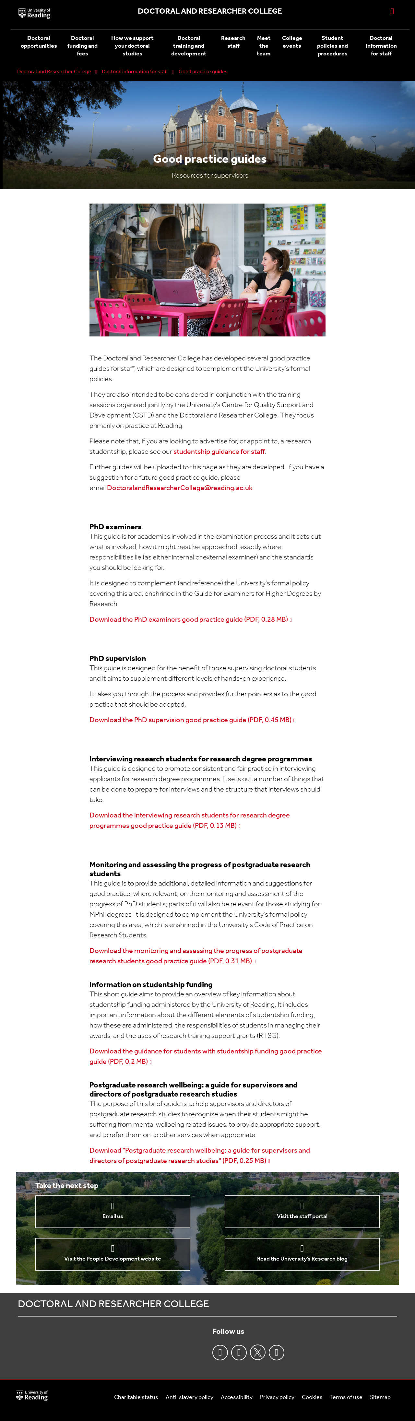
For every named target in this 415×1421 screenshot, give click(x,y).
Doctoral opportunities (39, 42)
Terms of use (346, 1397)
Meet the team (264, 46)
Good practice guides (203, 72)
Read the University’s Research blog (302, 1259)
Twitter (258, 1352)
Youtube (276, 1352)
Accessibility (237, 1397)
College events (292, 42)
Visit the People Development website (112, 1259)
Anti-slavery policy (189, 1397)
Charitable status (136, 1397)
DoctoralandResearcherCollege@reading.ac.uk (180, 488)
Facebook (220, 1352)
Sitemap (380, 1397)
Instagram (239, 1352)
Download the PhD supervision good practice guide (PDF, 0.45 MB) (190, 720)
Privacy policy (277, 1397)
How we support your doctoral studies (132, 46)
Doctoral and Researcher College (54, 72)
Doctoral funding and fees (82, 46)
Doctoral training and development (189, 46)
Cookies (312, 1397)
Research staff (233, 42)
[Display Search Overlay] (392, 11)
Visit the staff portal (302, 1217)
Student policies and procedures (332, 46)
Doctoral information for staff (381, 46)
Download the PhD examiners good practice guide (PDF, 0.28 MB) (188, 620)
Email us (112, 1217)
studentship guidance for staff (219, 452)
